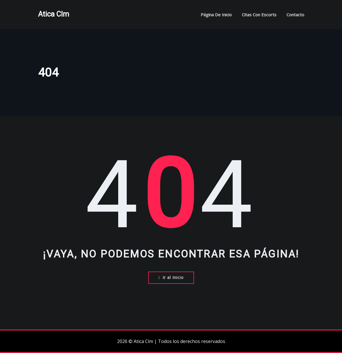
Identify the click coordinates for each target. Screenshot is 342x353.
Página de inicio (216, 14)
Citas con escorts (259, 14)
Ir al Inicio (170, 277)
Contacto (295, 14)
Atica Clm (53, 14)
